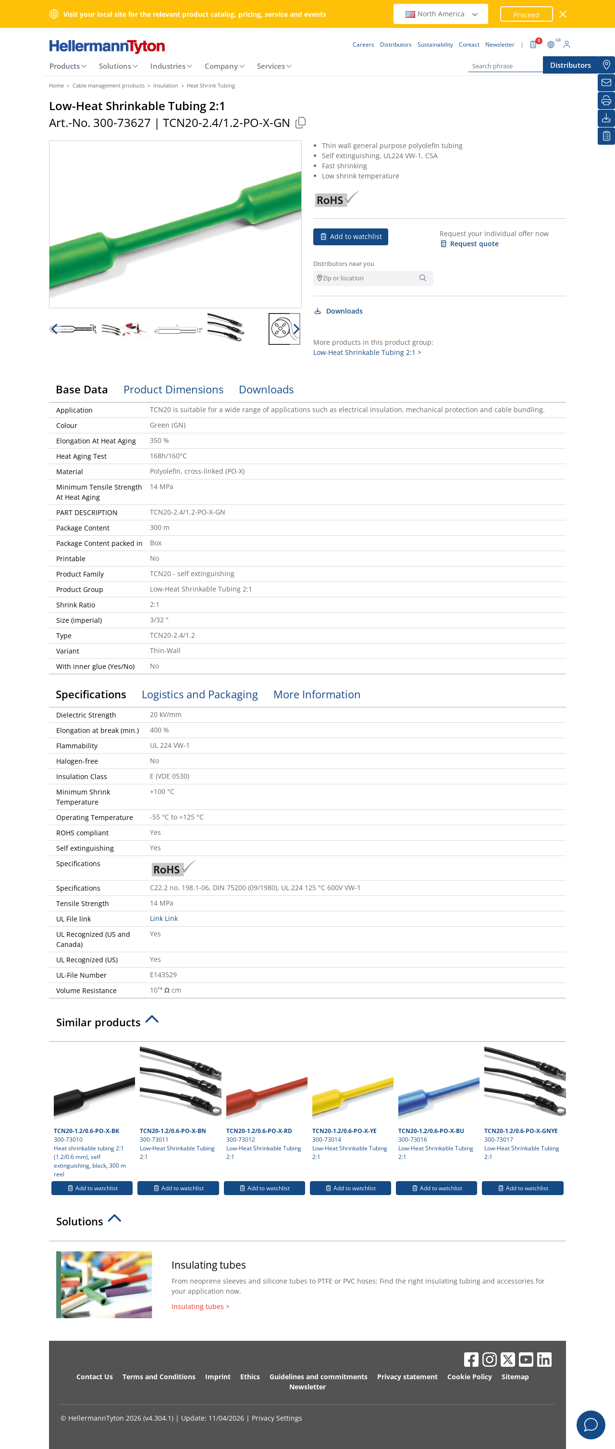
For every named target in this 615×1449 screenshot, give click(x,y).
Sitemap (515, 1376)
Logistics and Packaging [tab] (200, 694)
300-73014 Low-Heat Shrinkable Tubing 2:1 (351, 1103)
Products (64, 66)
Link (156, 918)
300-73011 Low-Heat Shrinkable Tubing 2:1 (179, 1103)
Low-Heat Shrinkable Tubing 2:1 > (367, 352)
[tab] (307, 1025)
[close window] (563, 14)
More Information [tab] (317, 694)
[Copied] (300, 122)
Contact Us (94, 1376)
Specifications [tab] (91, 694)
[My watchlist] (606, 136)
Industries (167, 66)
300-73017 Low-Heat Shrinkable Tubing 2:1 (523, 1103)
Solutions (115, 66)
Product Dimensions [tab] (173, 389)
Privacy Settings (277, 1418)
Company (221, 66)
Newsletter (307, 1386)
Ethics (250, 1376)
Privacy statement (407, 1376)
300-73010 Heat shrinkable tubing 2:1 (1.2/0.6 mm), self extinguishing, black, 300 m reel (93, 1112)
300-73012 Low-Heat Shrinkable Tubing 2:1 (265, 1103)
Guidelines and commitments (319, 1376)
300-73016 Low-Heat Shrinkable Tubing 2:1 (437, 1103)
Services (271, 66)
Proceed (527, 14)
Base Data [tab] (82, 389)
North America (442, 13)
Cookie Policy (469, 1376)
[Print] (606, 100)
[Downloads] (606, 118)
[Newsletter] (606, 82)
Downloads (338, 310)
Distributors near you (343, 263)
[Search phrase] (516, 66)
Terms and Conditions (159, 1376)
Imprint (218, 1376)
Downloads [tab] (266, 389)
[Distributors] (606, 65)
